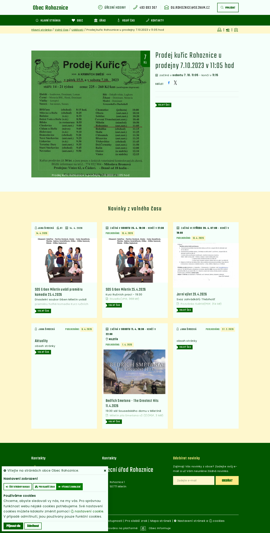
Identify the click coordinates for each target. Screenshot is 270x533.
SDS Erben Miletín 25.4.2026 (126, 294)
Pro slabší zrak (136, 521)
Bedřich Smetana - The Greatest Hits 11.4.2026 (133, 403)
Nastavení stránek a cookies (199, 521)
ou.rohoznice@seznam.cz (190, 8)
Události (77, 30)
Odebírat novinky (186, 458)
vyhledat (228, 8)
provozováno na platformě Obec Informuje (135, 528)
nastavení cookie (87, 511)
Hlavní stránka (41, 30)
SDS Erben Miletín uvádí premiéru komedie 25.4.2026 (59, 291)
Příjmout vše (13, 526)
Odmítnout (33, 526)
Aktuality (42, 341)
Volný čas (62, 30)
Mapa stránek (160, 521)
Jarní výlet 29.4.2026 (192, 294)
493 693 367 (148, 8)
